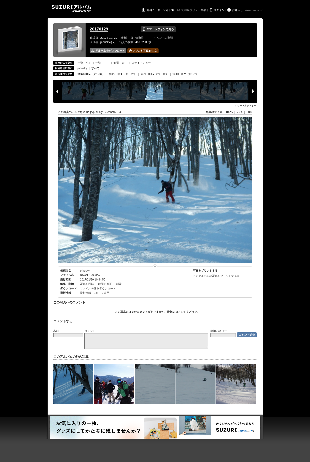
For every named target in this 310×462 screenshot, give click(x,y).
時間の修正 (105, 284)
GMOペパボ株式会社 (254, 10)
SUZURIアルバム (71, 9)
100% (229, 112)
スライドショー (141, 62)
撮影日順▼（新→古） (123, 74)
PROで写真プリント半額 (190, 10)
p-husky (82, 68)
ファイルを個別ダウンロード (98, 288)
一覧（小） (84, 62)
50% (249, 112)
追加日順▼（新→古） (186, 74)
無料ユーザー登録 (158, 10)
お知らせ (237, 10)
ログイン (218, 10)
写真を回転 (87, 284)
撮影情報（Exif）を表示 (94, 292)
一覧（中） (102, 62)
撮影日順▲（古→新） (91, 74)
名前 (56, 331)
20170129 (99, 29)
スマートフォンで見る (158, 29)
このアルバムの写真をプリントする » (216, 276)
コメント (89, 331)
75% (240, 112)
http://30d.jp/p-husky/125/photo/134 (99, 112)
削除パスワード (220, 331)
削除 (118, 284)
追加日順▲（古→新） (154, 74)
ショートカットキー (245, 105)
